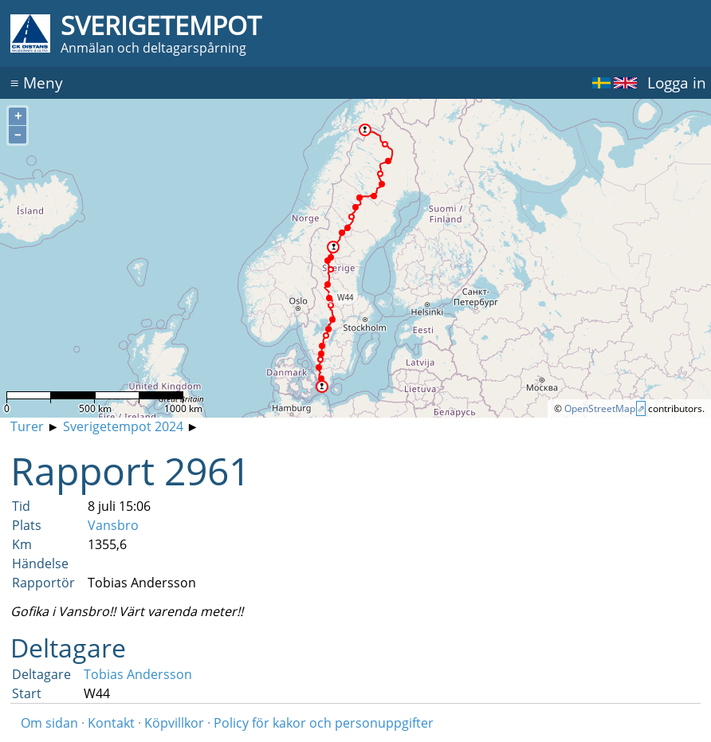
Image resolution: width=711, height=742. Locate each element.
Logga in (676, 82)
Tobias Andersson (138, 674)
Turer (27, 426)
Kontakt (111, 723)
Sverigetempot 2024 (123, 426)
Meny (36, 82)
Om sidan (49, 723)
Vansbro (113, 525)
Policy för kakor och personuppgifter (324, 723)
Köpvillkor (174, 723)
